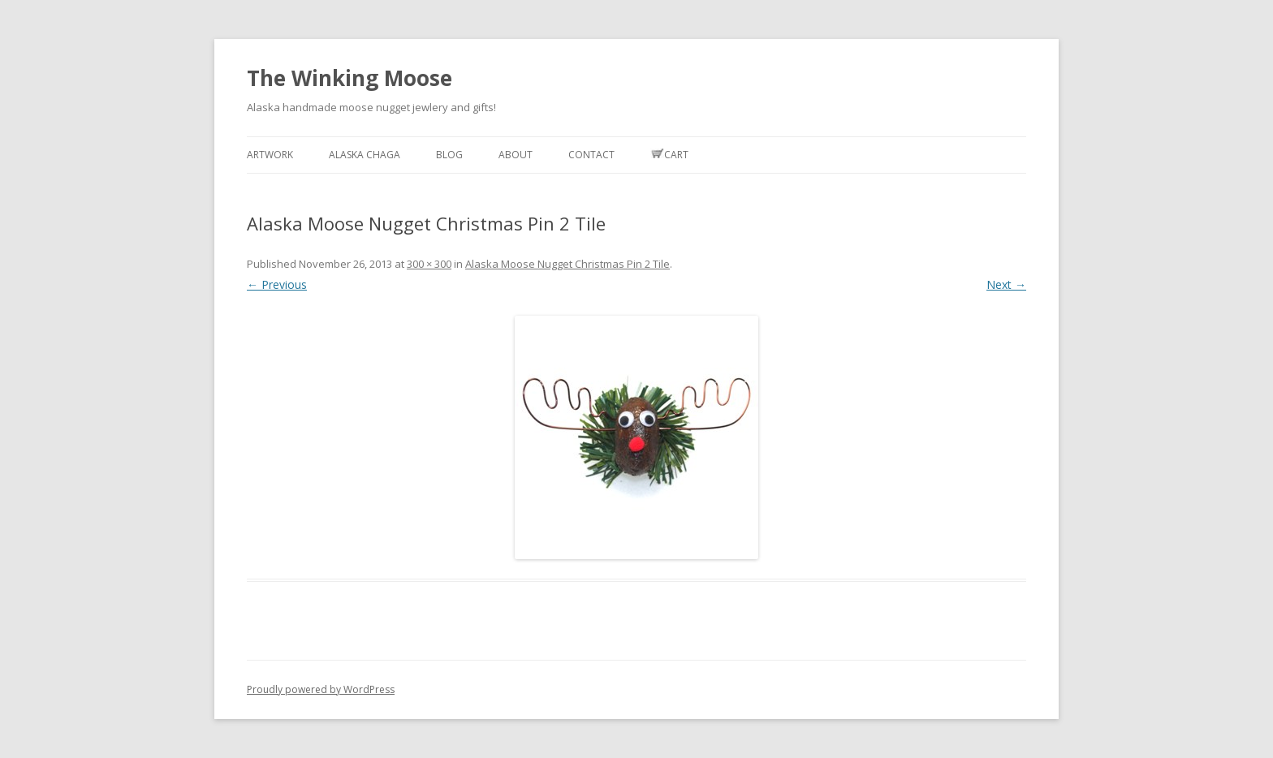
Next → (1006, 284)
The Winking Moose (349, 78)
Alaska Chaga (364, 155)
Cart (669, 155)
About (515, 155)
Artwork (270, 155)
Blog (449, 155)
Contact (591, 155)
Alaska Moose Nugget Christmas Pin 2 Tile (567, 263)
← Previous (277, 284)
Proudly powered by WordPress (321, 689)
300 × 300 (429, 263)
